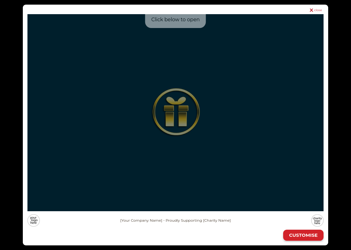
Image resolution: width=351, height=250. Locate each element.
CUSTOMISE (303, 235)
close (318, 10)
